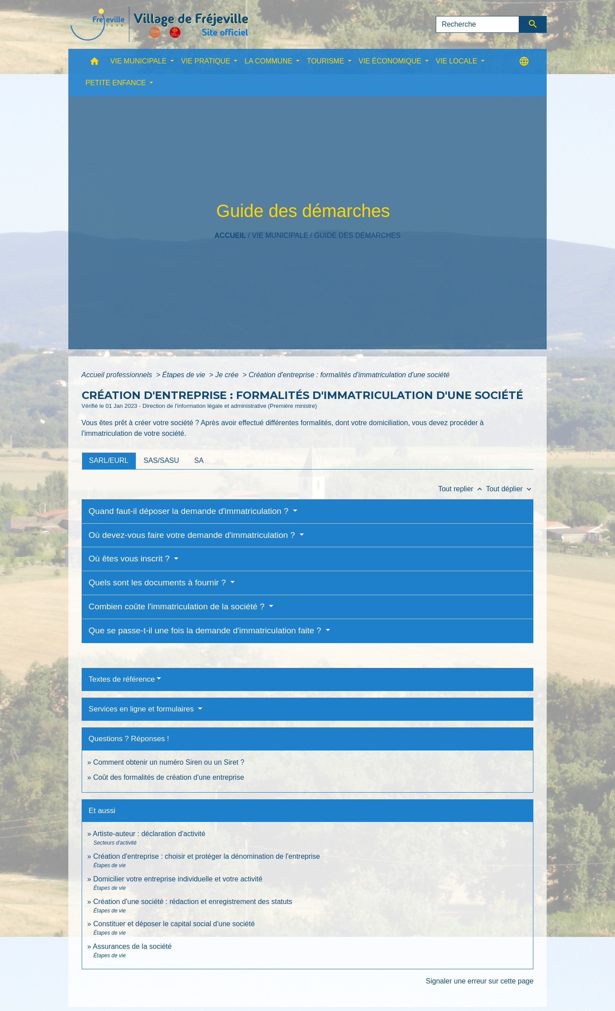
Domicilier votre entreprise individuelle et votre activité (178, 879)
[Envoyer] (533, 24)
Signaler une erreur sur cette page (480, 981)
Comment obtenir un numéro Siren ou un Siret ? (168, 762)
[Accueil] (159, 24)
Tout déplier (509, 489)
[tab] (109, 460)
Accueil (230, 235)
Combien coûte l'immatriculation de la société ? (178, 606)
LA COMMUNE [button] (269, 61)
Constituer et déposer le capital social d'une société (174, 924)
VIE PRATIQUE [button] (206, 61)
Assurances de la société (132, 946)
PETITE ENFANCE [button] (117, 83)
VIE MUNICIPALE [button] (139, 61)
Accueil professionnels (118, 375)
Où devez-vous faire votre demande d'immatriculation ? (193, 535)
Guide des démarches (357, 235)
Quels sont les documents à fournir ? (159, 582)
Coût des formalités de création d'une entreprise (168, 777)
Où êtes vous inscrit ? (130, 558)
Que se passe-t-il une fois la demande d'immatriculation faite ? (206, 630)
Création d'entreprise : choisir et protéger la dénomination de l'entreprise (206, 856)
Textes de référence (122, 679)
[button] (94, 63)
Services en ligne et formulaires (142, 709)
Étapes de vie (184, 375)
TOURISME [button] (326, 61)
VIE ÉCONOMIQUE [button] (391, 61)
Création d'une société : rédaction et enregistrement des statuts (192, 901)
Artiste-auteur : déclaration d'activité (149, 833)
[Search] (477, 24)
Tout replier (462, 489)
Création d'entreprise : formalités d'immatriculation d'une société (348, 375)
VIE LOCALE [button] (457, 61)
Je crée (227, 375)
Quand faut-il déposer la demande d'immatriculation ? (190, 511)
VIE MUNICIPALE (280, 235)
